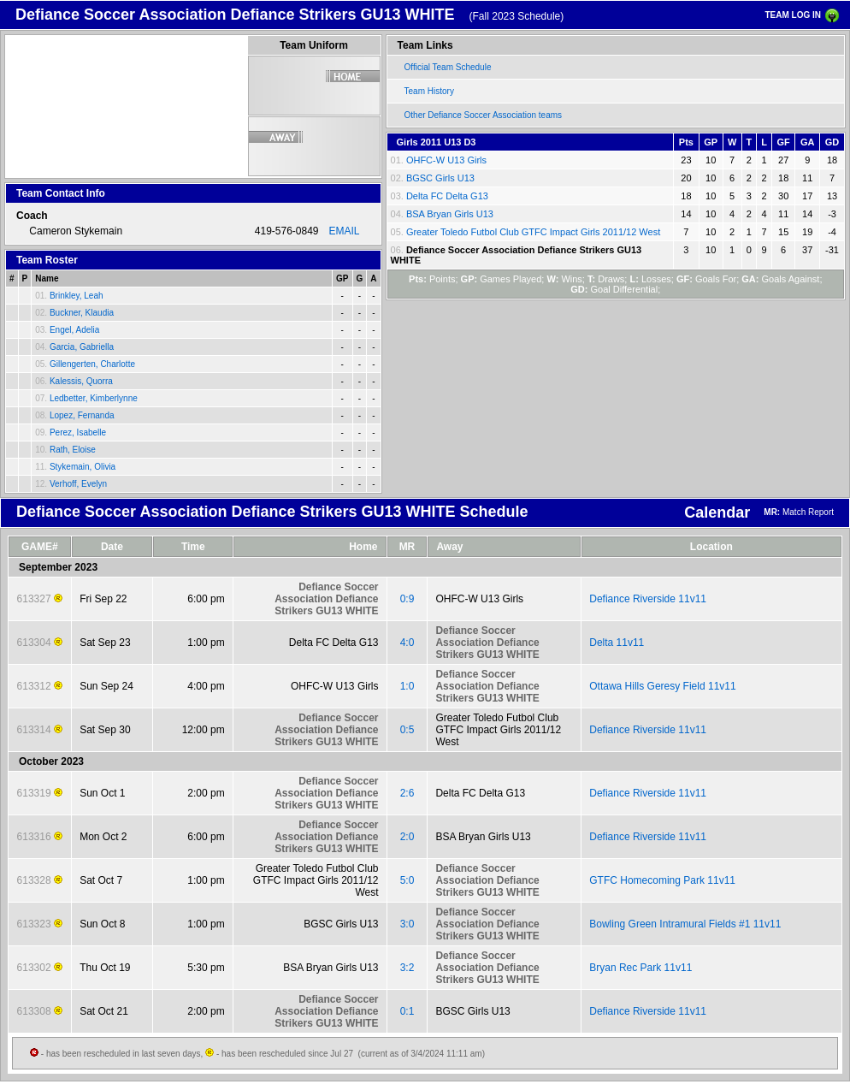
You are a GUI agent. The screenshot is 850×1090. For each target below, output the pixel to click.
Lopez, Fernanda (82, 415)
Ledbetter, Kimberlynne (94, 398)
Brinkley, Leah (76, 295)
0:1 (407, 1011)
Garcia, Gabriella (82, 347)
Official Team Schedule (448, 67)
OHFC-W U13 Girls (446, 160)
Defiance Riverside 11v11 (647, 599)
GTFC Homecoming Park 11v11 (662, 880)
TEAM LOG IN (792, 15)
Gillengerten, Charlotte (92, 364)
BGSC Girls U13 (440, 178)
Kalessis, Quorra (81, 381)
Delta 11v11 (616, 643)
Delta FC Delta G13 (447, 196)
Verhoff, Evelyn (78, 484)
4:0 (407, 643)
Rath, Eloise (73, 449)
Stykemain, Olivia (82, 466)
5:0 (407, 880)
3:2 (407, 968)
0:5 (407, 730)
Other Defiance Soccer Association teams (483, 115)
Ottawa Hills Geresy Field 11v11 (662, 686)
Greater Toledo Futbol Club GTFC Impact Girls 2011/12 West (533, 232)
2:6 (407, 793)
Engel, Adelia (74, 330)
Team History (429, 91)
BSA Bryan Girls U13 (449, 214)
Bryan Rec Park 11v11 (640, 968)
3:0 (407, 924)
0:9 (407, 599)
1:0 (407, 686)
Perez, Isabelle (78, 432)
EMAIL (344, 231)
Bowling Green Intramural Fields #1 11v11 (685, 924)
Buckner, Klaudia (82, 312)
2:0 (407, 837)
